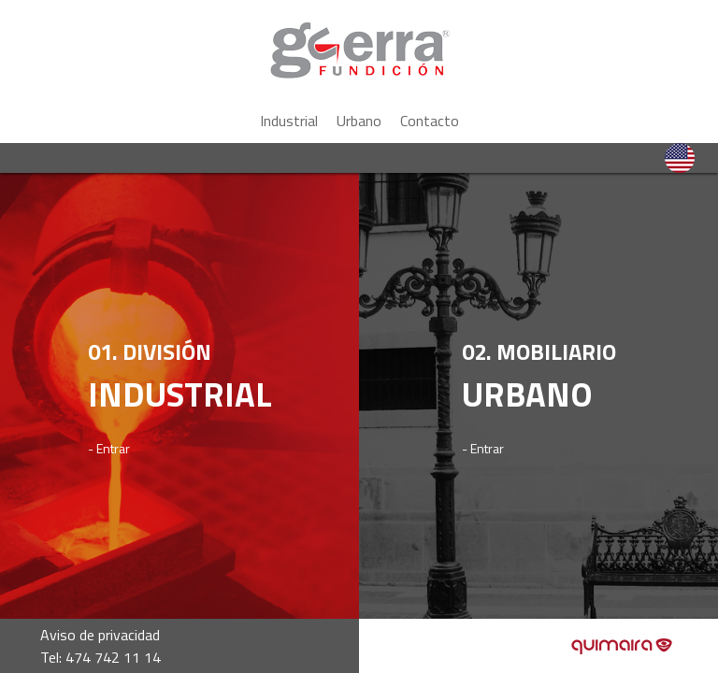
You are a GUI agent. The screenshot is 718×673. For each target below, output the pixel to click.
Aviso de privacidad (100, 634)
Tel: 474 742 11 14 (100, 657)
